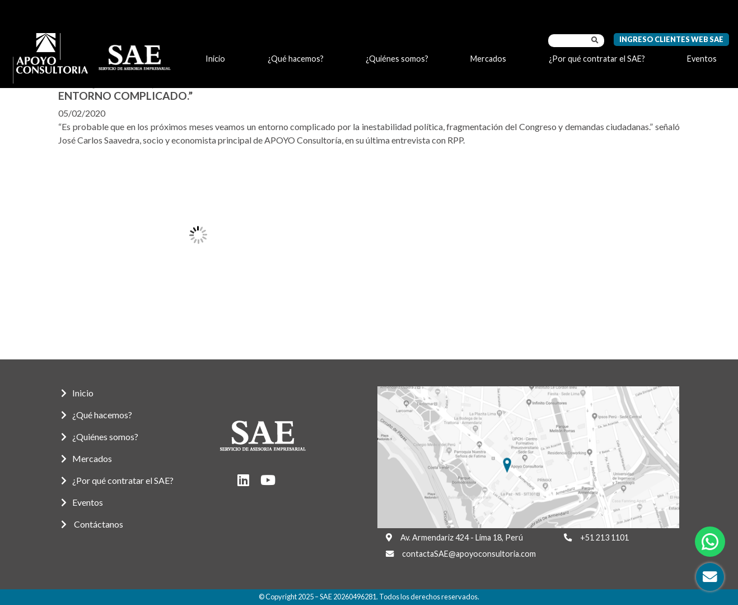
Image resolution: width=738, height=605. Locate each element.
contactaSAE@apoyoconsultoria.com (469, 553)
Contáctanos (92, 524)
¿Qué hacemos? (296, 58)
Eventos (702, 58)
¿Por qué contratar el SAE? (597, 58)
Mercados (488, 58)
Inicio (215, 58)
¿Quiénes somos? (397, 58)
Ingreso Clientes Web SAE (671, 39)
